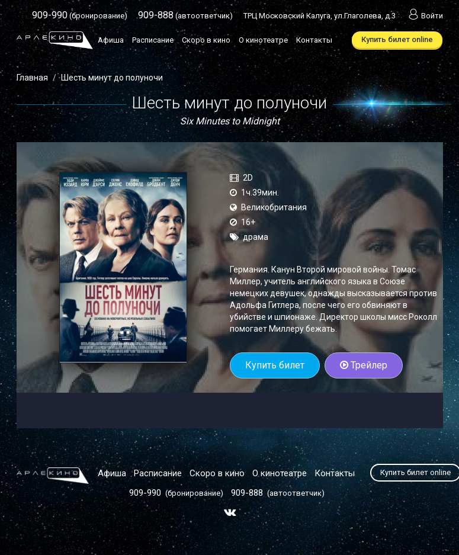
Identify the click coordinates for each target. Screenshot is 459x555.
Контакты (314, 40)
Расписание (153, 40)
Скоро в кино (206, 40)
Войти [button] (424, 15)
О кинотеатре (263, 40)
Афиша (111, 40)
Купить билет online (397, 39)
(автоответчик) (185, 15)
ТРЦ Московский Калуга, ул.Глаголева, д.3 (319, 15)
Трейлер (363, 365)
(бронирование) (79, 15)
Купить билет (274, 365)
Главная (32, 77)
